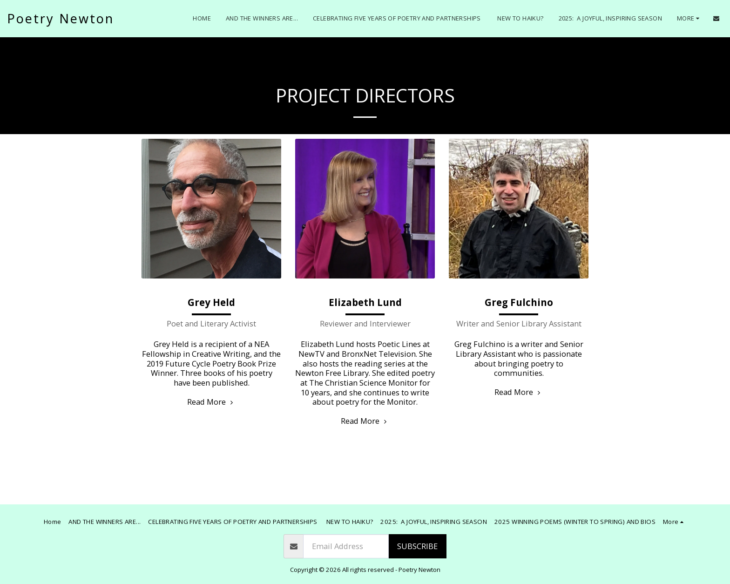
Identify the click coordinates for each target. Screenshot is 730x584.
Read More (211, 401)
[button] (716, 18)
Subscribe (417, 546)
